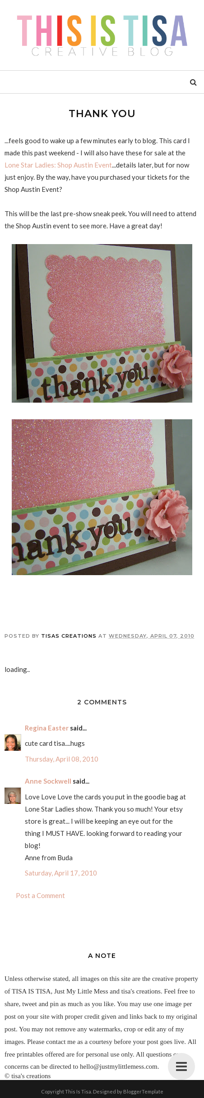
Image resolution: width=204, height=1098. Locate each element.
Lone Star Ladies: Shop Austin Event (58, 165)
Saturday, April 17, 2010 (61, 873)
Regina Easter (47, 728)
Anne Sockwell (48, 781)
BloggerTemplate (143, 1091)
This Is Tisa (78, 1091)
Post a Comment (40, 895)
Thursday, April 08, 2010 (61, 759)
